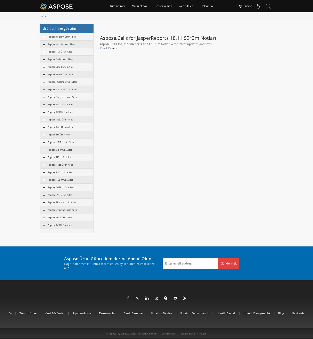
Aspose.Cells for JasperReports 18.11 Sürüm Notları (158, 38)
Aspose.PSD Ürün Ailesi (60, 172)
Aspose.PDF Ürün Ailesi (60, 51)
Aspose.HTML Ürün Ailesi (61, 142)
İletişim (202, 333)
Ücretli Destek (226, 313)
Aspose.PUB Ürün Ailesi (60, 179)
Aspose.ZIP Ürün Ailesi (60, 157)
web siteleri (186, 6)
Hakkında (207, 6)
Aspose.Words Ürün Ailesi (61, 44)
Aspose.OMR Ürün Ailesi (61, 187)
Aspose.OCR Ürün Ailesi (60, 111)
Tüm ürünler (117, 6)
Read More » (108, 48)
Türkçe (245, 6)
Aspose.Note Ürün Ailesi (60, 119)
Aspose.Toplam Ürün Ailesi (62, 36)
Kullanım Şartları (187, 333)
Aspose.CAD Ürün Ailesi (60, 126)
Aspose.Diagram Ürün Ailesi (62, 96)
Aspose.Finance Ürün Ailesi (62, 202)
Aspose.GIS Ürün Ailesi (60, 149)
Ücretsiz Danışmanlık (194, 313)
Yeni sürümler (55, 313)
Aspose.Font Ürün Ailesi (60, 217)
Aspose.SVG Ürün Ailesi (60, 194)
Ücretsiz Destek (161, 313)
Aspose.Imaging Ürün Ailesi (62, 81)
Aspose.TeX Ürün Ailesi (60, 225)
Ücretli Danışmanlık (256, 313)
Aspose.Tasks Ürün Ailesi (61, 104)
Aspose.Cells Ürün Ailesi (60, 59)
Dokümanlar (107, 313)
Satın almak (139, 6)
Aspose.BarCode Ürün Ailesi (63, 89)
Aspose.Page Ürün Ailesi (60, 164)
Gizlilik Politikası (168, 333)
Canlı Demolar (133, 313)
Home (43, 16)
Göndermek (229, 263)
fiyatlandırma (81, 313)
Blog (281, 313)
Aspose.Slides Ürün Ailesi (61, 74)
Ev (10, 313)
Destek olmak (163, 6)
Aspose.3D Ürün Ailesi (59, 134)
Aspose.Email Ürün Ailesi (61, 66)
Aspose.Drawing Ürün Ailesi (62, 209)
